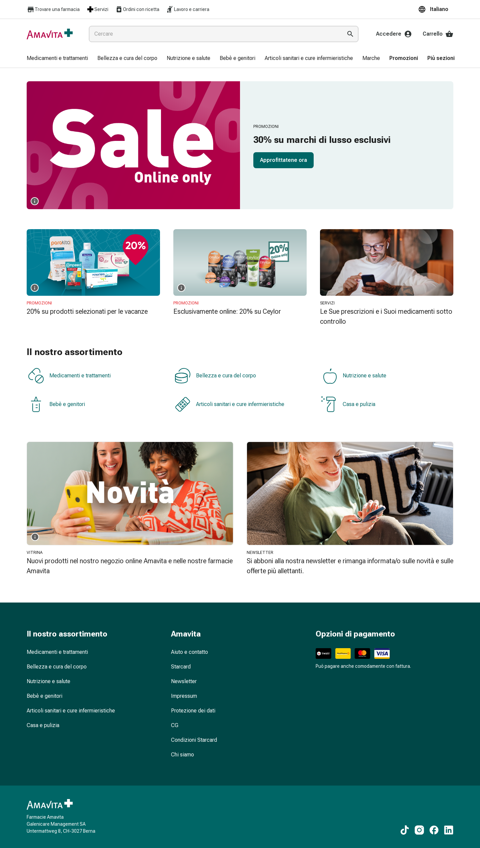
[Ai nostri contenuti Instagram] (419, 830)
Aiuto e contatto (189, 652)
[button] (435, 9)
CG (174, 725)
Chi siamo (182, 754)
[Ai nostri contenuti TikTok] (404, 830)
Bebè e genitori (56, 404)
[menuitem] (57, 58)
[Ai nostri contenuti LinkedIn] (448, 830)
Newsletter (184, 681)
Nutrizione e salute (353, 376)
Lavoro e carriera (187, 9)
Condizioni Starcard (194, 740)
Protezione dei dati (193, 710)
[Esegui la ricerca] (350, 34)
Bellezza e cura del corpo (215, 376)
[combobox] (214, 34)
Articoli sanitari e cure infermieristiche (229, 404)
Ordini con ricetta (137, 9)
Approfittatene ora (283, 160)
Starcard (181, 666)
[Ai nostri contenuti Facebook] (434, 830)
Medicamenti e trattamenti (69, 376)
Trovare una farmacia (53, 9)
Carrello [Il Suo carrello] (438, 34)
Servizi (97, 9)
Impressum (184, 696)
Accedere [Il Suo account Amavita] (394, 34)
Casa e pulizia (348, 404)
